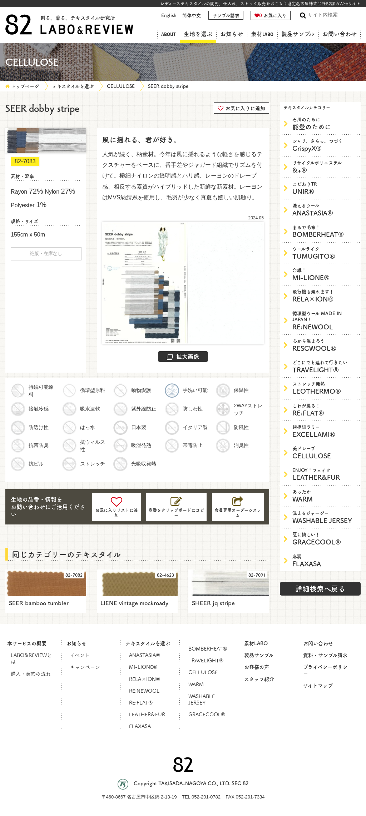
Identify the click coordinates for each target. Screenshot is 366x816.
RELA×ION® (324, 295)
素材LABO (262, 34)
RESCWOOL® (324, 345)
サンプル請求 (225, 15)
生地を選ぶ (198, 34)
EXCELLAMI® (324, 431)
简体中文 (191, 15)
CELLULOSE (121, 86)
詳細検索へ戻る (320, 588)
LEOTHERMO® (324, 387)
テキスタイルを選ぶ (73, 86)
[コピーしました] (176, 507)
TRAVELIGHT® (324, 366)
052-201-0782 (206, 797)
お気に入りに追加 (241, 107)
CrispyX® (324, 145)
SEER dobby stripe (168, 86)
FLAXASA (324, 560)
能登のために (324, 123)
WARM (324, 495)
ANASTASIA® (324, 209)
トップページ (25, 86)
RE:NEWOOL (324, 320)
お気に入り (270, 15)
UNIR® (324, 188)
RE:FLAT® (324, 409)
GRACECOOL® (324, 538)
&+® (324, 166)
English (168, 15)
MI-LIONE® (324, 274)
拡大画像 (183, 356)
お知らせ (231, 34)
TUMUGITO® (324, 252)
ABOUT (168, 34)
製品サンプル (298, 34)
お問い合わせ (339, 34)
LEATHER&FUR (324, 474)
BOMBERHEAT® (324, 231)
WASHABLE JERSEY (324, 517)
